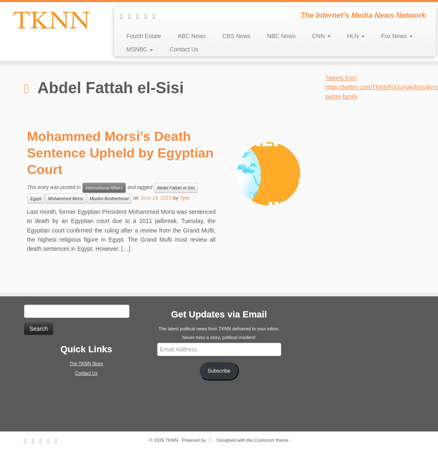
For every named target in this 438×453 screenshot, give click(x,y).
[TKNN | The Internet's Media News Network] (51, 20)
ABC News (192, 36)
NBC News (281, 36)
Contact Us (184, 49)
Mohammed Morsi (65, 198)
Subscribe (219, 371)
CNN (321, 36)
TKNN (171, 440)
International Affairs (104, 187)
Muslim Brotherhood (109, 198)
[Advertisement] (381, 153)
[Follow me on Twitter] (140, 16)
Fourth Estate (144, 36)
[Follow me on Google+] (157, 16)
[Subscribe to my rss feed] (124, 16)
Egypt (35, 198)
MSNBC (140, 49)
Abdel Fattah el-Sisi (176, 187)
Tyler (185, 198)
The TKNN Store (86, 363)
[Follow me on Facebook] (149, 16)
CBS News (236, 36)
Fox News (397, 36)
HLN (356, 36)
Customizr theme (271, 440)
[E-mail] (132, 16)
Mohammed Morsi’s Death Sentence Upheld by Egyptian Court (120, 153)
